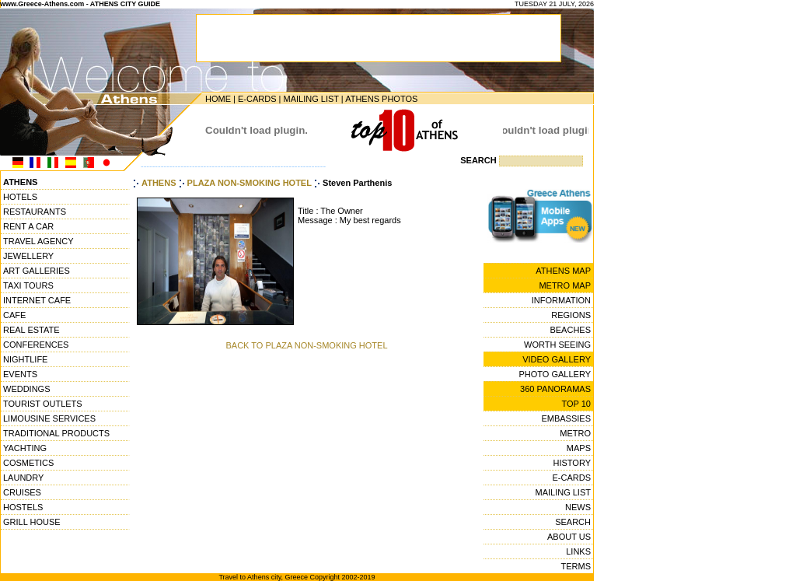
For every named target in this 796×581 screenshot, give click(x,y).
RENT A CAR (28, 226)
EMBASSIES (566, 418)
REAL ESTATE (31, 329)
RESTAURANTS (34, 211)
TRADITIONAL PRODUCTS (56, 433)
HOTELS (20, 196)
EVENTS (20, 374)
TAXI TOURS (28, 285)
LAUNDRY (23, 477)
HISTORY (572, 462)
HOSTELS (23, 507)
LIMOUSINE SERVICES (49, 418)
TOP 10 (576, 403)
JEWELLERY (28, 256)
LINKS (578, 551)
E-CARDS (257, 98)
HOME (218, 98)
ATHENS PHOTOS (381, 98)
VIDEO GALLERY (556, 359)
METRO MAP (565, 285)
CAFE (14, 315)
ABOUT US (569, 536)
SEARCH (573, 522)
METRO (575, 433)
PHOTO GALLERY (554, 374)
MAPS (579, 448)
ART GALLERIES (36, 270)
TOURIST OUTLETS (42, 403)
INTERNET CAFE (37, 300)
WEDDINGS (27, 389)
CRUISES (22, 492)
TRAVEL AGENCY (38, 241)
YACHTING (25, 448)
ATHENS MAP (563, 270)
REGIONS (571, 315)
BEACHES (570, 329)
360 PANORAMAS (555, 389)
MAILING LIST (310, 98)
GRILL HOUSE (32, 522)
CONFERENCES (35, 344)
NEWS (578, 507)
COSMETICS (28, 462)
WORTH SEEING (557, 344)
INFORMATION (561, 300)
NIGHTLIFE (25, 359)
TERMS (576, 566)
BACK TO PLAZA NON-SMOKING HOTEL (306, 345)
